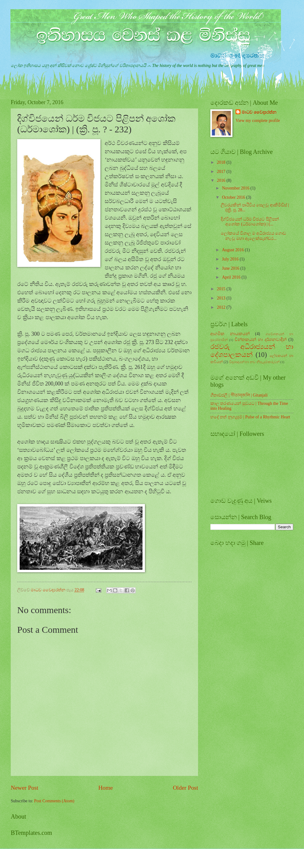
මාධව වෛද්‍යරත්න (259, 112)
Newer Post (24, 787)
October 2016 (234, 197)
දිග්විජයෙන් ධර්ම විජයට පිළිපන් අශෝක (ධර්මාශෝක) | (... (250, 222)
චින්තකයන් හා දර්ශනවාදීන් (260, 339)
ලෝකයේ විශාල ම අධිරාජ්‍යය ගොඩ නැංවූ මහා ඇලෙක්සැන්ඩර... (253, 236)
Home (105, 787)
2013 (221, 298)
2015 (221, 289)
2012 (221, 307)
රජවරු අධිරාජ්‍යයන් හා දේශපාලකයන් (251, 350)
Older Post (185, 787)
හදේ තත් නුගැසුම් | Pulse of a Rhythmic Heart (250, 417)
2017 (221, 171)
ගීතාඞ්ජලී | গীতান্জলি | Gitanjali (239, 395)
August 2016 (233, 250)
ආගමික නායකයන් (230, 333)
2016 (221, 180)
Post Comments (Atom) (54, 801)
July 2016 (231, 259)
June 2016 (231, 268)
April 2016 (232, 277)
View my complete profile (258, 120)
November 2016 (236, 188)
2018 (221, 162)
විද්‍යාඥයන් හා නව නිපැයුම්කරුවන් (254, 362)
